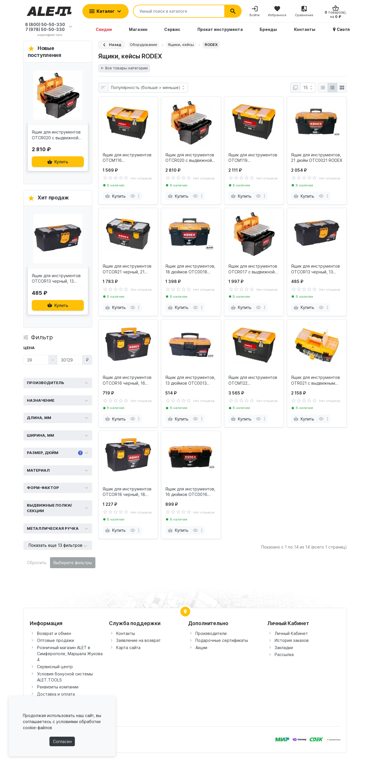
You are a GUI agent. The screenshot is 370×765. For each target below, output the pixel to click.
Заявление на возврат (138, 640)
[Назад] (111, 45)
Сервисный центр (55, 666)
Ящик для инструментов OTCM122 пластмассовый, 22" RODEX (252, 380)
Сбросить (37, 562)
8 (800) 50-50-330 (45, 24)
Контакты (125, 633)
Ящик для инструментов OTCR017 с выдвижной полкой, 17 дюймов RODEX (252, 269)
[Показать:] (308, 87)
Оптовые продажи (55, 640)
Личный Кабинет (291, 633)
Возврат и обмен (54, 633)
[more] (139, 196)
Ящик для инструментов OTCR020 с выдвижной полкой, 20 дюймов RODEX (189, 157)
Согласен (62, 741)
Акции (201, 647)
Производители (211, 633)
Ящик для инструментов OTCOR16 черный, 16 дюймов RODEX (127, 380)
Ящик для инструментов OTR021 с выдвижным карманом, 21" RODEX (315, 380)
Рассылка (284, 654)
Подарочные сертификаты (221, 640)
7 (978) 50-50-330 (45, 29)
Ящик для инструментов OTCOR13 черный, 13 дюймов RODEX (315, 269)
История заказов (292, 640)
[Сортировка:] (148, 87)
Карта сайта (128, 647)
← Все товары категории (124, 68)
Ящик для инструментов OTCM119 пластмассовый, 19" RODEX (252, 157)
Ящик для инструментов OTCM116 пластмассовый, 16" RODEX (127, 157)
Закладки (284, 647)
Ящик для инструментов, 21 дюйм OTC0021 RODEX (316, 157)
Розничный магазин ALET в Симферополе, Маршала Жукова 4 (70, 653)
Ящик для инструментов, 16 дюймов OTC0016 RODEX (190, 491)
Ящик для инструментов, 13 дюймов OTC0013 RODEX (190, 380)
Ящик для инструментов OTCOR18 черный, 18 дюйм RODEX (127, 491)
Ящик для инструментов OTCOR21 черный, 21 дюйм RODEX (127, 269)
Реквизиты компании (57, 686)
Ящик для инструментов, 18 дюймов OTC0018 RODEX (190, 269)
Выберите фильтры (72, 562)
